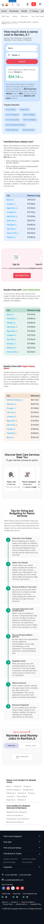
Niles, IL (9, 786)
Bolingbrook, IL (28, 790)
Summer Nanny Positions (15, 125)
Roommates (14, 11)
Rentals (24, 11)
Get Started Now (22, 275)
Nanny (15, 16)
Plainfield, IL (12, 225)
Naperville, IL (12, 208)
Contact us (14, 902)
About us (5, 902)
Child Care (5, 16)
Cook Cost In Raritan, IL (14, 815)
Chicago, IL (11, 204)
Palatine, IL (11, 237)
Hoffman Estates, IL (15, 400)
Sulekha (7, 4)
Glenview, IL (11, 220)
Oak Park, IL (11, 229)
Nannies (11, 745)
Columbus (12, 1)
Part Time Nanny (29, 120)
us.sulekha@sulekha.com (14, 880)
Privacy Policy (7, 904)
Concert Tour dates (29, 859)
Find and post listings (22, 848)
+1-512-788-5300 (11, 875)
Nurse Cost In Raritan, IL (15, 822)
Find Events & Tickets (22, 853)
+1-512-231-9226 (24, 875)
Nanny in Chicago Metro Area (22, 22)
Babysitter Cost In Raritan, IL (16, 812)
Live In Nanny (10, 109)
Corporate (22, 867)
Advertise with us (21, 904)
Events (4, 11)
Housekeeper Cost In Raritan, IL (17, 819)
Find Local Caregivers (22, 836)
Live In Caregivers (12, 115)
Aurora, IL (10, 200)
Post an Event (27, 862)
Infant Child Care (12, 130)
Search (22, 61)
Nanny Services (28, 130)
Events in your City (10, 859)
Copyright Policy (35, 904)
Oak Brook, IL (12, 216)
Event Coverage (9, 862)
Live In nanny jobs (12, 120)
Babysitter (24, 16)
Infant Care (24, 109)
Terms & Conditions (27, 902)
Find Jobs (22, 842)
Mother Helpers (29, 115)
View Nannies (22, 757)
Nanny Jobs (31, 745)
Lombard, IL (11, 212)
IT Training (34, 11)
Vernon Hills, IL (13, 233)
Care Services (6, 22)
